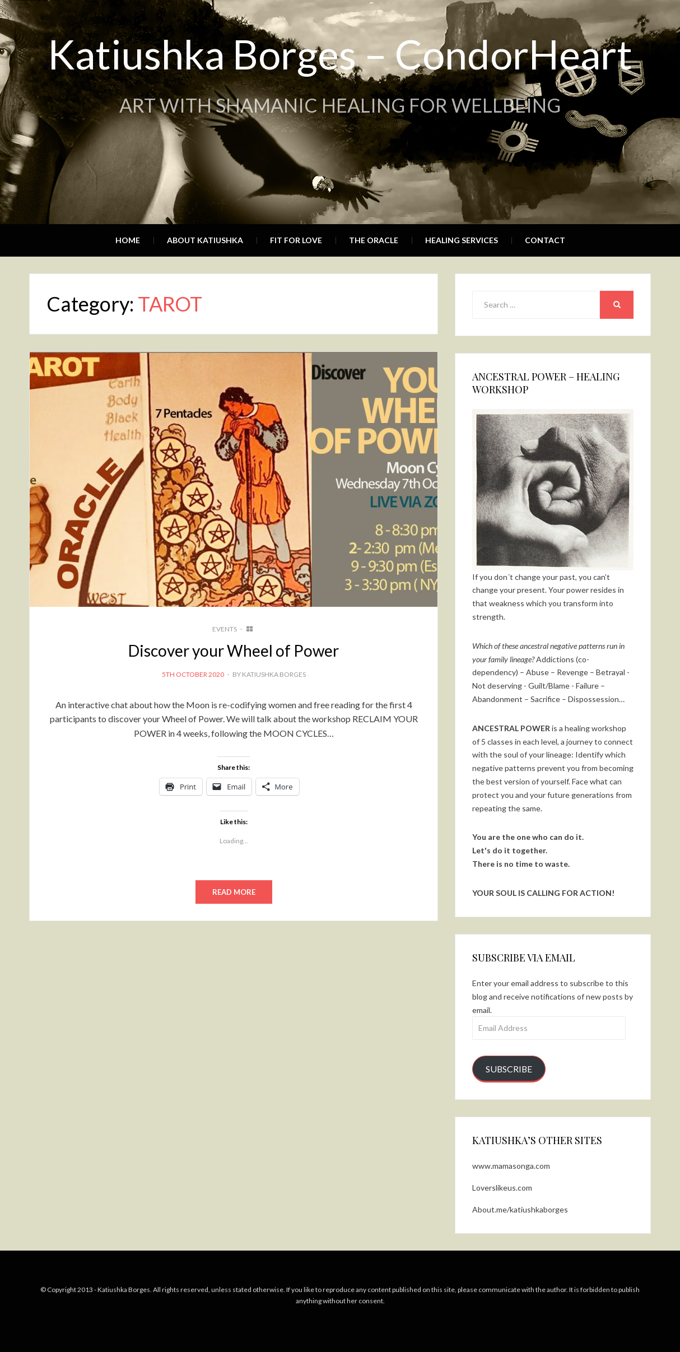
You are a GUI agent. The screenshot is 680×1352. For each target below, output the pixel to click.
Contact (545, 240)
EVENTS (224, 629)
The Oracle (373, 240)
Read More (233, 892)
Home (127, 240)
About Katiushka (205, 240)
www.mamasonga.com (511, 1165)
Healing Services (461, 240)
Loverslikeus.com (502, 1187)
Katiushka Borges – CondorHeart (340, 54)
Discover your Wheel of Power (233, 650)
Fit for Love (296, 240)
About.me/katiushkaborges (520, 1209)
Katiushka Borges (274, 674)
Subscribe (509, 1068)
